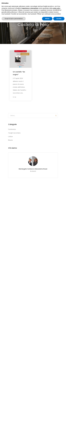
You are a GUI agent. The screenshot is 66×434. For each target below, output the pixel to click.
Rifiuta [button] (47, 18)
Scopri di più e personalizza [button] (14, 18)
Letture (10, 136)
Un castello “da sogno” (19, 73)
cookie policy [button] (56, 8)
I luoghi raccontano (14, 133)
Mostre (10, 140)
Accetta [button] (58, 18)
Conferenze (25, 54)
